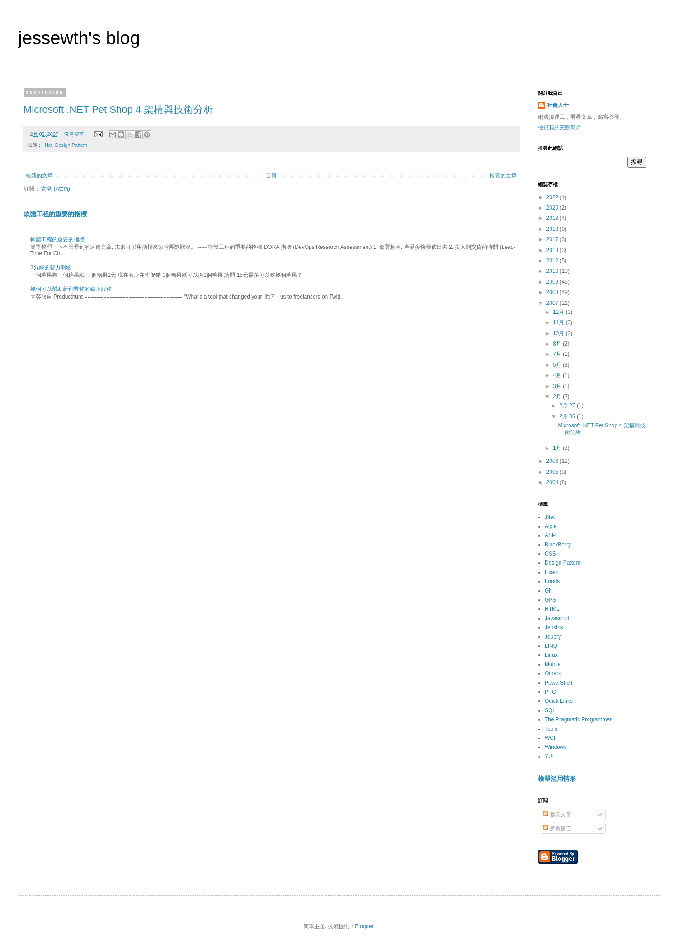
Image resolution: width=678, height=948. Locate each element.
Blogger (364, 926)
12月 (559, 312)
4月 (558, 375)
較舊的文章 (503, 176)
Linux (551, 655)
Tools (551, 729)
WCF (551, 738)
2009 (553, 282)
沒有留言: (75, 134)
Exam (552, 572)
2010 (553, 271)
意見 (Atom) (55, 189)
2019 (553, 218)
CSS (550, 554)
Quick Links (559, 701)
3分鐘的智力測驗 (50, 267)
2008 (553, 292)
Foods (552, 581)
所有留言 (557, 828)
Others (553, 673)
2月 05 (568, 416)
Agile (551, 526)
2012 (553, 260)
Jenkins (554, 627)
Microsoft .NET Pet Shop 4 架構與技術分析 (118, 109)
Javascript (557, 618)
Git (548, 591)
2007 (553, 303)
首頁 (271, 176)
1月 (558, 448)
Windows (556, 747)
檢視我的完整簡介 (559, 127)
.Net (47, 145)
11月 (559, 322)
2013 (553, 250)
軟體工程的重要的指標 (55, 214)
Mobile (552, 664)
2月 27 (568, 405)
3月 (558, 386)
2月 (558, 396)
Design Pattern (71, 145)
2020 (553, 208)
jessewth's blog (79, 38)
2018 (553, 229)
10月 (559, 333)
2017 (553, 239)
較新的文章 (39, 176)
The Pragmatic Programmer (578, 719)
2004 (553, 482)
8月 (558, 344)
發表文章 (557, 814)
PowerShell (558, 683)
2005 (553, 472)
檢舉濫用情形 (557, 778)
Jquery (553, 637)
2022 (553, 197)
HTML (552, 609)
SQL (550, 710)
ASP (550, 535)
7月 (558, 354)
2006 (553, 461)
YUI (549, 756)
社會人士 (558, 105)
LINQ (551, 646)
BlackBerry (558, 545)
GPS (550, 600)
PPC (550, 692)
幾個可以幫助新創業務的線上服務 (71, 289)
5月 (558, 365)
